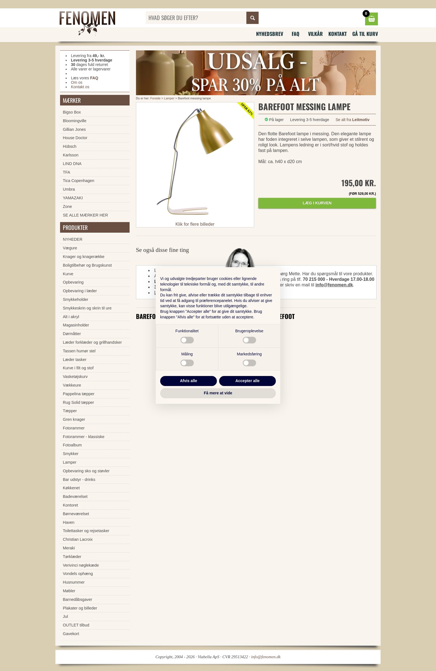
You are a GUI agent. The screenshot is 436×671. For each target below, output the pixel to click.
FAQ (295, 33)
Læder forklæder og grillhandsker (92, 342)
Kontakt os (80, 87)
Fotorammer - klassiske (84, 436)
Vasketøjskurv (75, 376)
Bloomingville (74, 121)
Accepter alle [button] (247, 380)
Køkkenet (71, 488)
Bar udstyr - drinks (79, 479)
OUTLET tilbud (76, 625)
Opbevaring (73, 282)
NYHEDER (72, 239)
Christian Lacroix (78, 539)
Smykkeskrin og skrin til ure (87, 308)
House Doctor (75, 138)
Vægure (70, 248)
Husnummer (74, 582)
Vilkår (315, 33)
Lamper (169, 98)
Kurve (68, 274)
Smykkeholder (75, 299)
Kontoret (70, 505)
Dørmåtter (72, 333)
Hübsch (69, 146)
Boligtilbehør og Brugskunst (87, 265)
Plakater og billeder (80, 608)
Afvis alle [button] (188, 380)
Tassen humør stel (79, 351)
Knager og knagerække (84, 256)
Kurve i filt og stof (78, 368)
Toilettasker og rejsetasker (86, 531)
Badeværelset (75, 496)
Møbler (69, 591)
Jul (65, 616)
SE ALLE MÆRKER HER (85, 215)
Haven (69, 522)
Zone (67, 206)
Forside (155, 98)
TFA (66, 172)
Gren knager (74, 419)
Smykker (70, 453)
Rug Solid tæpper (78, 402)
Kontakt (337, 33)
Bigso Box (72, 112)
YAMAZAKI (73, 198)
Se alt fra (353, 119)
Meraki (69, 548)
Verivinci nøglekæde (81, 565)
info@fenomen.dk (334, 284)
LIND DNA (72, 163)
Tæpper (70, 411)
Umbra (69, 189)
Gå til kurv (365, 33)
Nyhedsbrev (269, 33)
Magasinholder (76, 325)
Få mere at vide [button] (218, 393)
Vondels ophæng (78, 573)
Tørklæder (72, 556)
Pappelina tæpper (79, 394)
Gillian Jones (74, 129)
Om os (76, 82)
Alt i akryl (71, 316)
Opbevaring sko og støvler (86, 471)
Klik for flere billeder (195, 224)
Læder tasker (74, 359)
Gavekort (71, 633)
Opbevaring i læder (80, 291)
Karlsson (70, 155)
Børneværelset (76, 514)
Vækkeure (72, 385)
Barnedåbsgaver (77, 599)
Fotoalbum (72, 445)
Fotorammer (74, 428)
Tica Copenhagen (78, 180)
